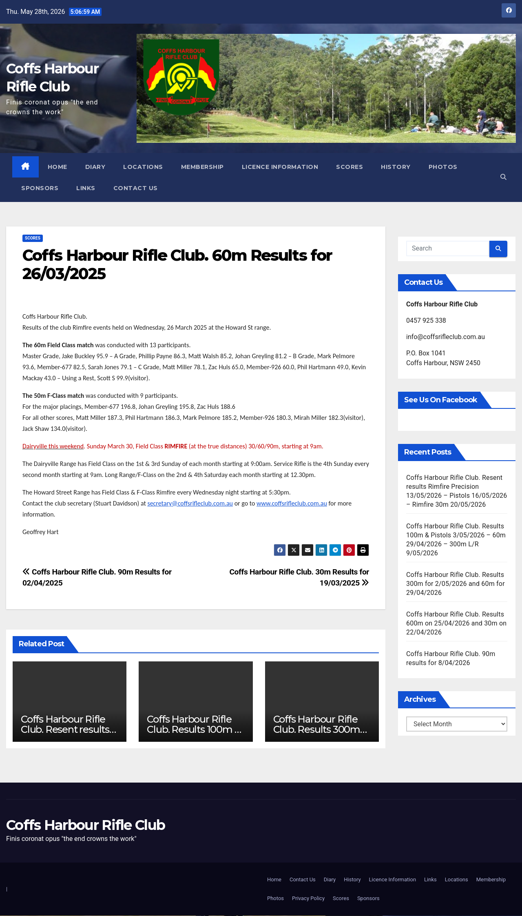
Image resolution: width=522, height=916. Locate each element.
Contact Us (136, 188)
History (396, 167)
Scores (349, 167)
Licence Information (280, 167)
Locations (144, 167)
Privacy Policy (308, 899)
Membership (202, 167)
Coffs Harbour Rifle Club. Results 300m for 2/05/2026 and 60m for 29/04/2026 (455, 584)
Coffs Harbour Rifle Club (85, 825)
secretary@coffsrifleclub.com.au (190, 503)
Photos (443, 167)
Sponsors (40, 188)
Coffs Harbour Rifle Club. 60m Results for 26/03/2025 (177, 265)
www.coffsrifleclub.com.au (292, 503)
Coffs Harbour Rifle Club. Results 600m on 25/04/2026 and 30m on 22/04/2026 (456, 623)
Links (86, 188)
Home (58, 167)
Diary (96, 167)
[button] (503, 177)
